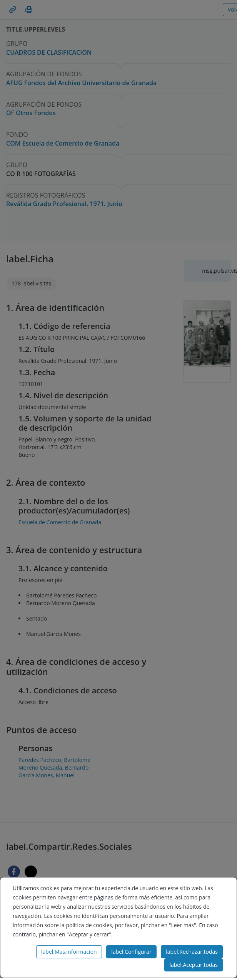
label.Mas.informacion (69, 951)
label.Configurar (131, 951)
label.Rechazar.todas (192, 951)
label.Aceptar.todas (193, 964)
